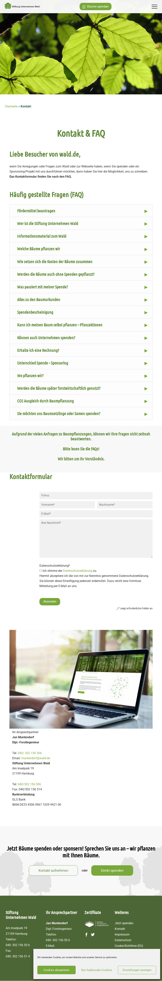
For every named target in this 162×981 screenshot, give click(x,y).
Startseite (11, 106)
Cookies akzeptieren (56, 970)
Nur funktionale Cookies (96, 970)
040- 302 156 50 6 (18, 945)
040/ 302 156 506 (30, 753)
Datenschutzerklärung (77, 571)
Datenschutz (123, 940)
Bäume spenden (99, 6)
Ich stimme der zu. (70, 571)
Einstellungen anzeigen (137, 970)
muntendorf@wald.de (35, 758)
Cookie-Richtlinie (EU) (129, 946)
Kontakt (120, 929)
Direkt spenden (112, 871)
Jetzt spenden (124, 923)
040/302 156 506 (29, 784)
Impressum (122, 934)
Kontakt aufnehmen (53, 871)
